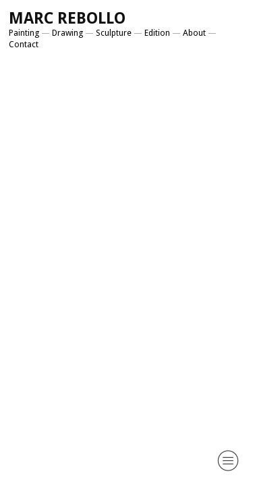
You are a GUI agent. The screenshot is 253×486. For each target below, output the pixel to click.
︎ (228, 460)
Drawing (67, 33)
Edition (157, 33)
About (194, 33)
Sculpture (114, 33)
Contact (23, 44)
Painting (24, 33)
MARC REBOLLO (67, 18)
